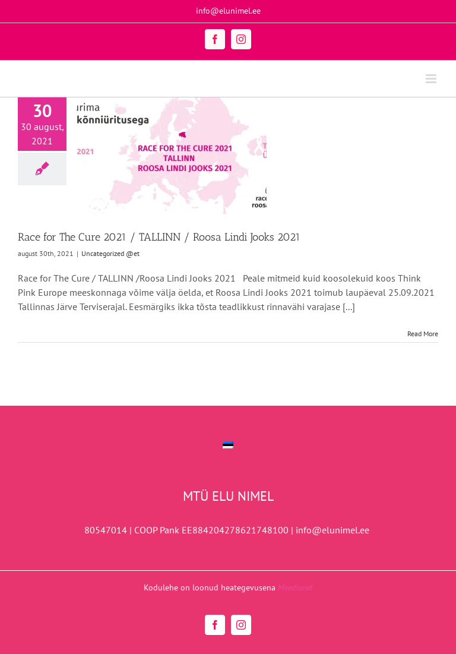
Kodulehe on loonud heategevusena (228, 587)
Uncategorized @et (110, 253)
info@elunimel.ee (228, 10)
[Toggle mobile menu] (432, 78)
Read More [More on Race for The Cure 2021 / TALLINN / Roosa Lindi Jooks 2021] (422, 333)
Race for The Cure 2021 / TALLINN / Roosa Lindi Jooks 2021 (159, 237)
